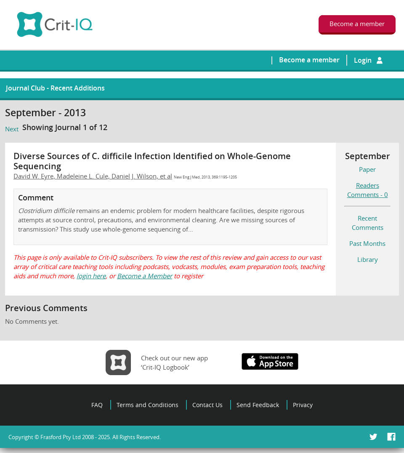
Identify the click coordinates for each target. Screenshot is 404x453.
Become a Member (144, 276)
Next (12, 129)
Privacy (303, 405)
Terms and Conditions (147, 405)
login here (91, 276)
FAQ (97, 405)
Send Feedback (258, 405)
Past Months (367, 243)
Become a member (309, 59)
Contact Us (207, 405)
